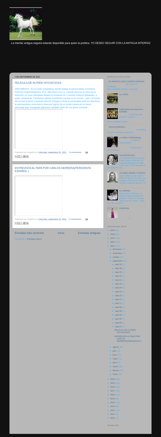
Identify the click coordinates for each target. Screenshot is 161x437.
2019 (112, 383)
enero (115, 374)
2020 (112, 379)
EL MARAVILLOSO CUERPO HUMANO (126, 81)
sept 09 (118, 307)
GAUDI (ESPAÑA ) (117, 127)
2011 (112, 414)
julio (115, 351)
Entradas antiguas (89, 232)
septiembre (118, 261)
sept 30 (118, 264)
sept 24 (118, 276)
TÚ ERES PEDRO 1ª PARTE (132, 173)
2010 (112, 418)
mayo (115, 359)
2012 (112, 410)
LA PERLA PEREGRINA (130, 138)
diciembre (117, 249)
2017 (112, 391)
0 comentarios (75, 152)
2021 (112, 246)
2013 (112, 406)
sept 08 (118, 311)
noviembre (118, 253)
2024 (112, 234)
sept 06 (118, 315)
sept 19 (118, 284)
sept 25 (118, 272)
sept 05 (118, 319)
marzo (116, 366)
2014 (112, 402)
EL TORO (123, 94)
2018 (112, 387)
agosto (116, 347)
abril (115, 362)
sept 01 (118, 326)
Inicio (61, 232)
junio (115, 355)
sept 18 (118, 288)
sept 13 (118, 295)
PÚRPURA (124, 208)
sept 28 (118, 268)
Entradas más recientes (29, 232)
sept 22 (118, 280)
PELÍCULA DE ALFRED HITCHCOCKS (38, 82)
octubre (116, 257)
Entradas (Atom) (34, 239)
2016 (112, 395)
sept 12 (118, 299)
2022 (112, 242)
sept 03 (118, 323)
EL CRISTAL (125, 191)
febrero (116, 370)
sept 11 (118, 303)
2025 (112, 230)
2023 (112, 238)
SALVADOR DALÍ (127, 155)
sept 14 (118, 292)
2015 (112, 399)
